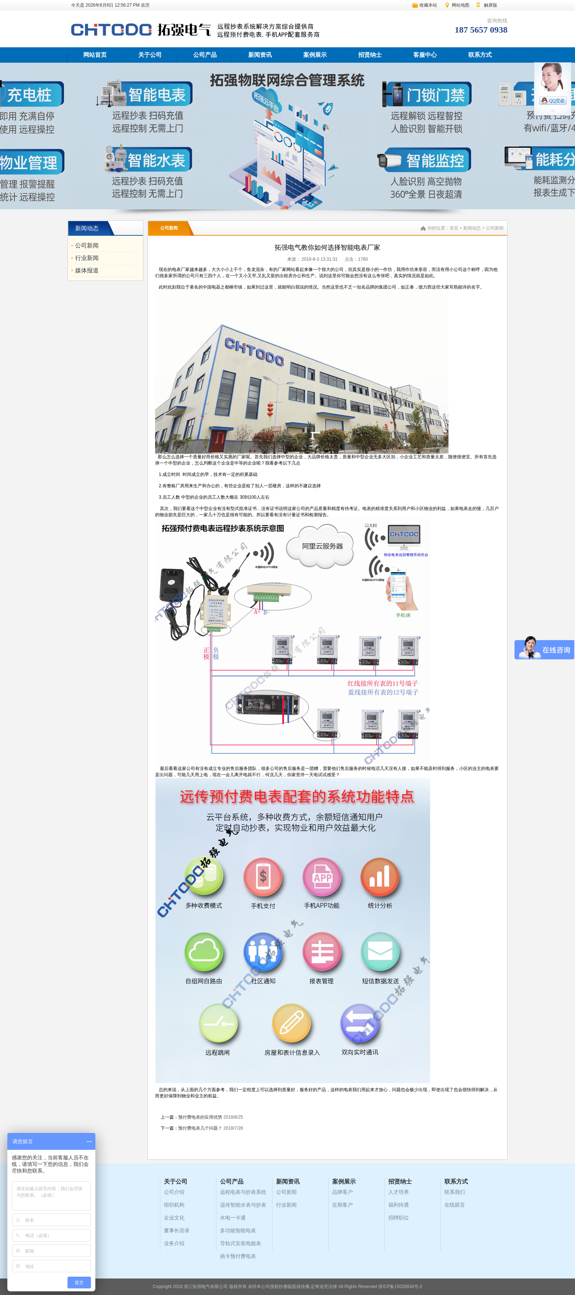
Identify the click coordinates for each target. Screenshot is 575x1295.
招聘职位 (398, 1218)
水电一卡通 (233, 1218)
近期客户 (342, 1205)
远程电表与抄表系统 (243, 1192)
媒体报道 (87, 270)
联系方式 (480, 55)
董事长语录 (177, 1230)
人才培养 (398, 1192)
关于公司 (150, 55)
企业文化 (174, 1218)
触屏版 (490, 5)
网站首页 (95, 55)
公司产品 (205, 55)
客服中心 (425, 55)
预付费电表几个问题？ (200, 1128)
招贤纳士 (370, 55)
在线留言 (454, 1205)
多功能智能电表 (238, 1230)
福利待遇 (398, 1205)
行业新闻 (87, 258)
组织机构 (174, 1205)
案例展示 (315, 55)
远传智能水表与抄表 (243, 1205)
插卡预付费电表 (238, 1256)
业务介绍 (174, 1243)
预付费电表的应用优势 (200, 1117)
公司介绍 (174, 1192)
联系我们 (454, 1192)
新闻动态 (472, 228)
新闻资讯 (260, 55)
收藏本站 (428, 5)
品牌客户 (342, 1192)
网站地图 (460, 5)
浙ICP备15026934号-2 (400, 1286)
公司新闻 (87, 245)
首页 (454, 228)
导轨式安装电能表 (240, 1243)
